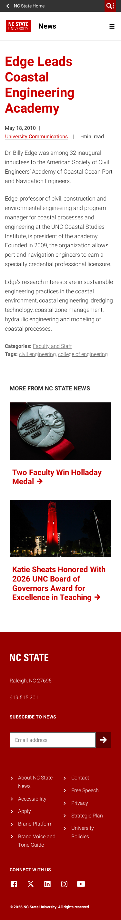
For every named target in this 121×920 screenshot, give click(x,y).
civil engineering (37, 354)
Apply (24, 811)
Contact (80, 778)
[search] (110, 6)
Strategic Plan (87, 816)
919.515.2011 (25, 697)
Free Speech (85, 790)
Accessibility (32, 799)
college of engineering (83, 354)
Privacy (79, 803)
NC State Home (29, 5)
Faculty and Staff (52, 346)
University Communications (36, 136)
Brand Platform (35, 824)
